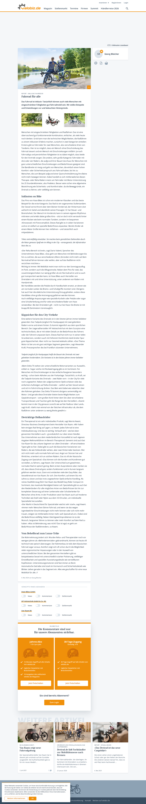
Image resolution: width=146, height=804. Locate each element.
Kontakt (88, 801)
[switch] (23, 596)
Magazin (48, 8)
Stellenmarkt (61, 8)
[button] (32, 798)
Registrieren (116, 3)
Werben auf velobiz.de (101, 801)
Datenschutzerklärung (74, 801)
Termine (74, 8)
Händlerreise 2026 (110, 8)
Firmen (84, 8)
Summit (94, 8)
